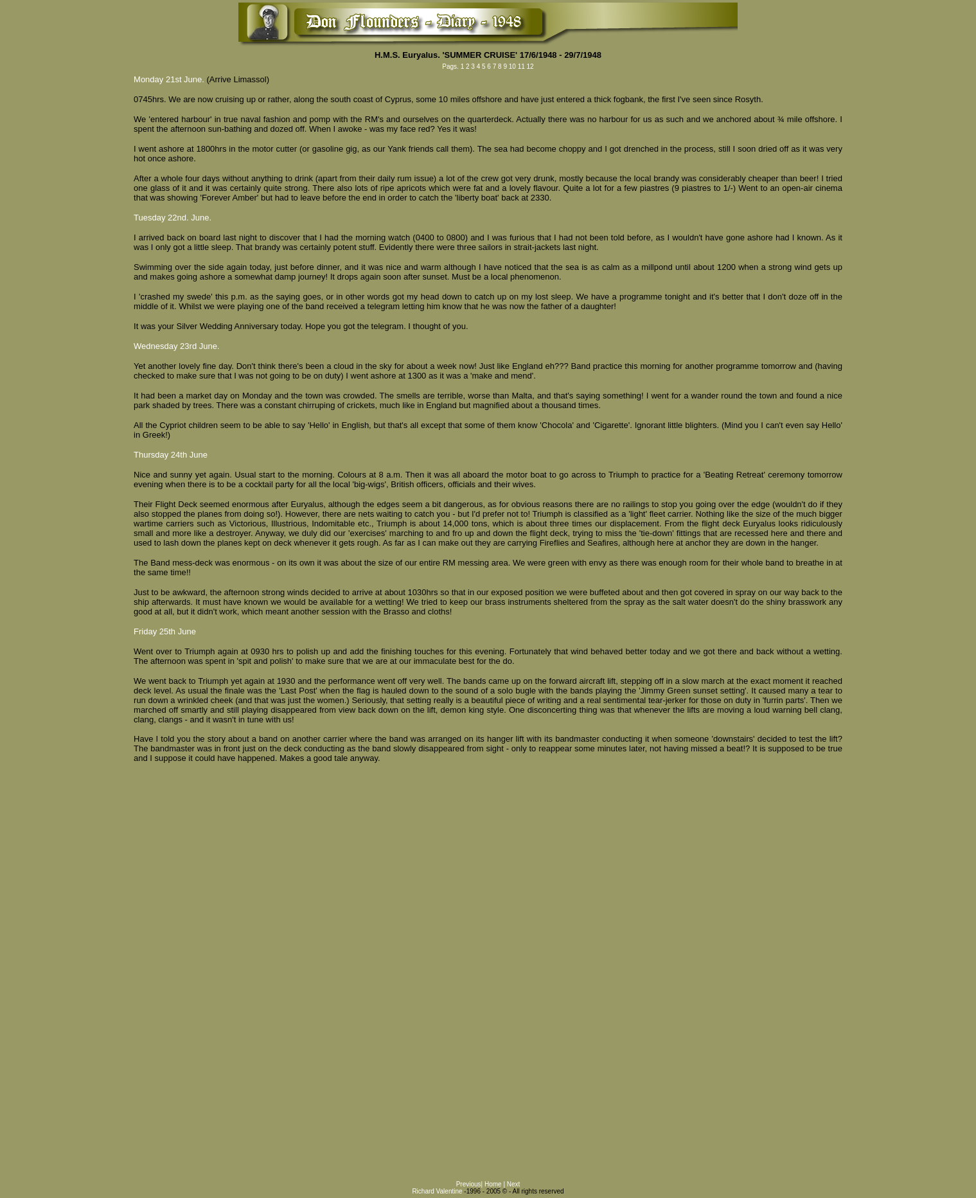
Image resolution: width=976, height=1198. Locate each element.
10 (512, 66)
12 (529, 66)
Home (493, 1184)
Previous (468, 1184)
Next (513, 1184)
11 (521, 66)
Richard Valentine (437, 1191)
